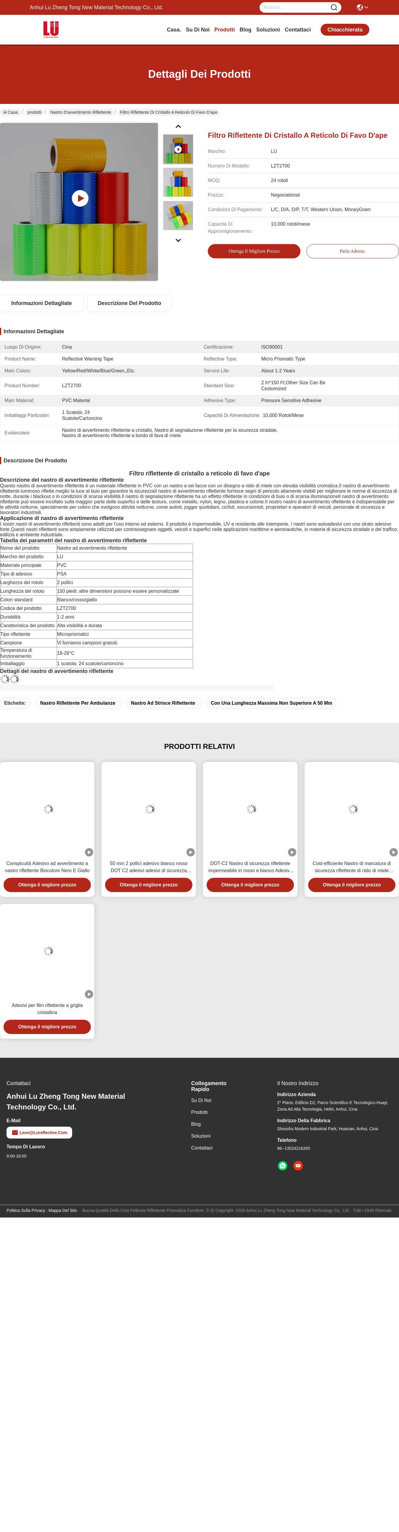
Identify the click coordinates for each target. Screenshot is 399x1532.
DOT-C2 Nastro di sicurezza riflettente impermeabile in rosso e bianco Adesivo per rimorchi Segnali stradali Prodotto (250, 867)
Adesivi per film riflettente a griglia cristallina (47, 1009)
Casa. (174, 30)
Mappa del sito (62, 1210)
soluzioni (268, 30)
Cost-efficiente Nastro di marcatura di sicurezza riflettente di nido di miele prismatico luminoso (352, 867)
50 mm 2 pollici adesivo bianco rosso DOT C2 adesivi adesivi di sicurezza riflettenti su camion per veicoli (148, 867)
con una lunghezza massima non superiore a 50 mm (271, 703)
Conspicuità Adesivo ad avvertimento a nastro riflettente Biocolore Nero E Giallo (47, 867)
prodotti (224, 30)
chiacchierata (344, 30)
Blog (245, 30)
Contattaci (298, 30)
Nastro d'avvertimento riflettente (80, 112)
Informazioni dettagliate (41, 303)
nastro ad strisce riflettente (163, 703)
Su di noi (198, 30)
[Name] (334, 7)
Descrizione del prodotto (129, 303)
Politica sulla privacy (26, 1210)
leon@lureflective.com (39, 1132)
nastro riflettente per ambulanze (77, 703)
